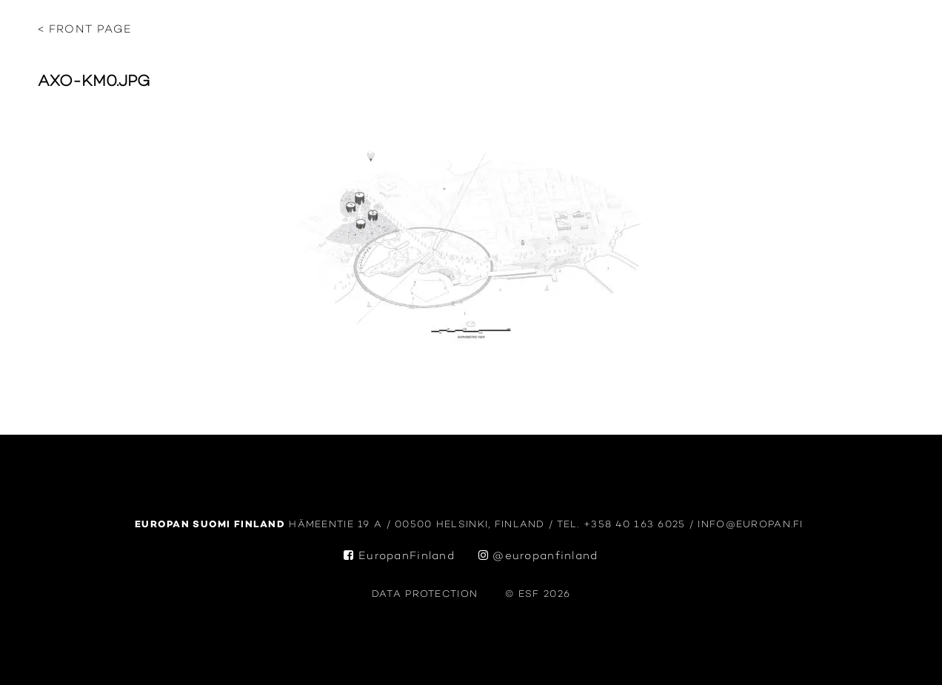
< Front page (85, 30)
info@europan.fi (752, 524)
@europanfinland (538, 556)
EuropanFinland (399, 556)
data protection (425, 594)
